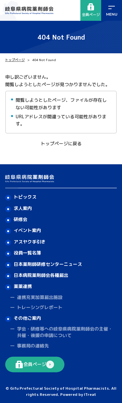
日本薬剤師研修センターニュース (48, 264)
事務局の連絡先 (33, 346)
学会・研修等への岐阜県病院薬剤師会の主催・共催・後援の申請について (65, 332)
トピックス (25, 197)
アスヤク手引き (30, 242)
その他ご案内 (27, 318)
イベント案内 (27, 231)
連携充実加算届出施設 (39, 297)
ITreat (90, 394)
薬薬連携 (23, 286)
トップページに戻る (61, 143)
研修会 (20, 219)
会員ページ (91, 10)
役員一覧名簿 (27, 253)
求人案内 (23, 208)
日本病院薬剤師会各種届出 (41, 275)
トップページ (15, 60)
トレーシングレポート (39, 308)
